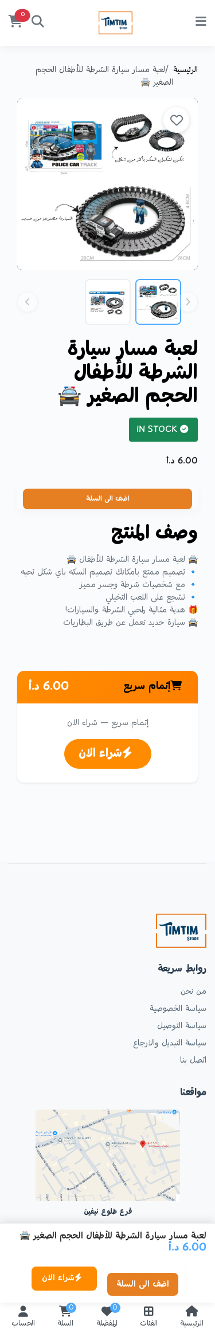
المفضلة (107, 1317)
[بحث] (38, 22)
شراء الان (105, 753)
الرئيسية (185, 70)
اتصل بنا (193, 1061)
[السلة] (15, 22)
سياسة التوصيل (181, 1026)
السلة (65, 1317)
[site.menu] (201, 22)
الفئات (149, 1317)
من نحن (193, 992)
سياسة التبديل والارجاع (169, 1043)
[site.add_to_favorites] (176, 120)
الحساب (23, 1317)
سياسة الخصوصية (178, 1009)
